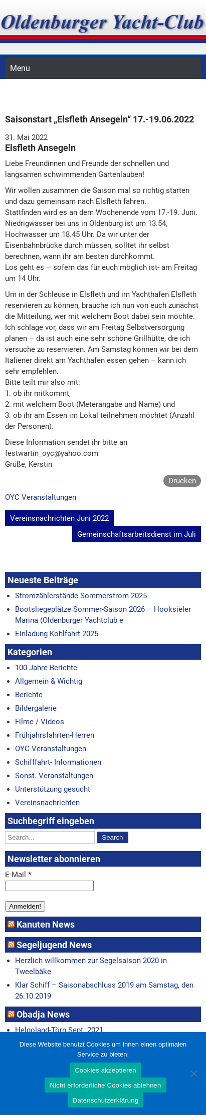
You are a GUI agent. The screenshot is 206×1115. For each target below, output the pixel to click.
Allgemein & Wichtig (48, 681)
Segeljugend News (54, 945)
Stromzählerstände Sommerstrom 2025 (81, 595)
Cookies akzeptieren (105, 1070)
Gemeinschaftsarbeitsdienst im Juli (136, 534)
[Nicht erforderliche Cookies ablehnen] (193, 1074)
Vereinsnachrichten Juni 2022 (59, 518)
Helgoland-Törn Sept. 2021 (59, 1030)
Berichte (29, 694)
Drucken (182, 480)
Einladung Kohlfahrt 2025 (56, 633)
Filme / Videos (39, 721)
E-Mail (18, 874)
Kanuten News (46, 924)
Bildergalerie (36, 708)
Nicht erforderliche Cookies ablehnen (105, 1085)
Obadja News (43, 1014)
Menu (20, 68)
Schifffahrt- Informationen (58, 762)
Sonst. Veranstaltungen (54, 775)
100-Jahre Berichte (46, 667)
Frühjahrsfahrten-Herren (54, 735)
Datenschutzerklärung (105, 1100)
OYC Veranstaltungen (40, 497)
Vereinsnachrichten (47, 802)
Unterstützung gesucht (52, 789)
